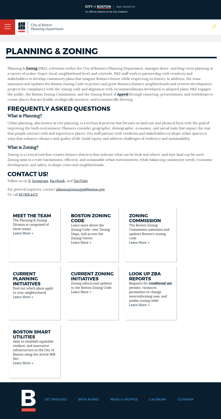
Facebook (57, 181)
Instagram (40, 181)
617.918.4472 (28, 194)
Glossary (185, 399)
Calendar (157, 399)
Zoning (31, 68)
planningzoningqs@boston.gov (80, 189)
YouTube (81, 181)
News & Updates (124, 399)
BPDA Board (88, 399)
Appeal (122, 94)
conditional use (160, 283)
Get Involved (55, 399)
